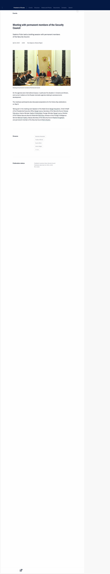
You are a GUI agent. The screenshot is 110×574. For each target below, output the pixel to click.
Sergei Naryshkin (55, 109)
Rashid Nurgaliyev (58, 118)
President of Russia (19, 2)
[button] (3, 2)
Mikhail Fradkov (23, 118)
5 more (37, 149)
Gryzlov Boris (38, 143)
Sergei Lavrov (57, 113)
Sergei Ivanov (39, 111)
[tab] (13, 570)
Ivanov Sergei (38, 146)
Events (15, 13)
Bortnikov (41, 115)
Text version (37, 167)
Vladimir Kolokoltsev (36, 113)
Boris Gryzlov (46, 120)
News (46, 163)
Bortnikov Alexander (40, 136)
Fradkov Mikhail (39, 140)
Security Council (51, 163)
